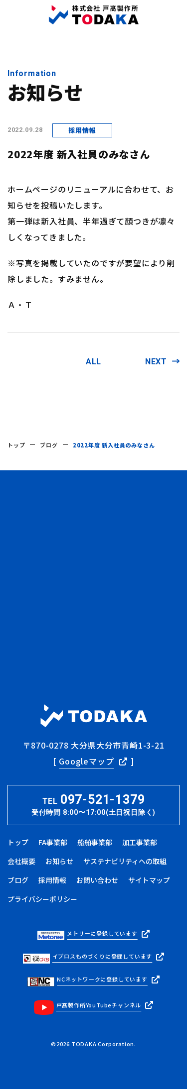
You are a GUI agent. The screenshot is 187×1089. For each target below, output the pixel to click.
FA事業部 (52, 842)
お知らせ (59, 861)
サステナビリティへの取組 (125, 861)
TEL (93, 805)
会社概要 (21, 861)
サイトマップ (149, 880)
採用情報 (52, 880)
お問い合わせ (97, 880)
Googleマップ (86, 761)
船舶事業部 (94, 842)
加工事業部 (139, 842)
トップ (16, 445)
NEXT (156, 361)
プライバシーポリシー (42, 899)
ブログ (48, 445)
